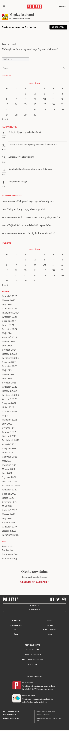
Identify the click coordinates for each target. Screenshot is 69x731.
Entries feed (8, 550)
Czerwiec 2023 (9, 366)
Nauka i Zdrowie (50, 630)
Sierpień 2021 (9, 448)
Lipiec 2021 (8, 452)
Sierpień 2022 (9, 403)
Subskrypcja (34, 610)
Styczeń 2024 (9, 349)
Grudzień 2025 (9, 296)
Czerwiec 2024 (9, 329)
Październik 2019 (10, 535)
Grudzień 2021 (9, 432)
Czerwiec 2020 (9, 502)
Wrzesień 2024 (9, 316)
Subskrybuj (58, 27)
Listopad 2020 (9, 481)
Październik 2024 (11, 312)
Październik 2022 (10, 395)
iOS (23, 683)
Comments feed (10, 554)
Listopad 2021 (9, 436)
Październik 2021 (10, 440)
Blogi (50, 634)
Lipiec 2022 (8, 407)
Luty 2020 (7, 518)
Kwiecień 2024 (9, 337)
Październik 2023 (11, 358)
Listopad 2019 (9, 530)
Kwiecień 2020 (9, 510)
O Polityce (32, 664)
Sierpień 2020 (9, 493)
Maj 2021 (6, 460)
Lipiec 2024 (8, 325)
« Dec (5, 119)
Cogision (44, 711)
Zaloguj (62, 6)
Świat (16, 634)
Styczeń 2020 (9, 522)
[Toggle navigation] (4, 6)
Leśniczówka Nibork (11, 718)
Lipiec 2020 (8, 497)
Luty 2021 (7, 473)
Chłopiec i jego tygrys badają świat (36, 201)
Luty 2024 (7, 345)
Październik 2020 (11, 485)
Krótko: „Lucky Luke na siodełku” (36, 233)
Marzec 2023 (8, 374)
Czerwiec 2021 (9, 456)
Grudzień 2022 (9, 386)
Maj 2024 (7, 333)
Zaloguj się (7, 546)
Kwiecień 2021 (9, 465)
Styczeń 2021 (9, 477)
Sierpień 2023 (9, 362)
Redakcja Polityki (32, 645)
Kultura (50, 625)
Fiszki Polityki (28, 696)
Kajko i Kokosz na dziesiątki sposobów (39, 217)
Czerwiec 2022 (9, 411)
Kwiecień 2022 (9, 419)
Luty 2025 (7, 304)
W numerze (16, 621)
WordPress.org (9, 558)
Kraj (16, 630)
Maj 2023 (7, 370)
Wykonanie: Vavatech (43, 715)
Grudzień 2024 (9, 308)
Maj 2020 (7, 506)
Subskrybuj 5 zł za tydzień (33, 582)
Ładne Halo (51, 711)
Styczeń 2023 (9, 382)
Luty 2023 (7, 378)
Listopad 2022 (9, 391)
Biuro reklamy (32, 650)
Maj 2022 (6, 415)
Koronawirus (16, 625)
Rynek (50, 621)
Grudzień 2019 (9, 526)
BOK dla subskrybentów (32, 660)
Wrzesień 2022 (9, 399)
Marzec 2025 (8, 300)
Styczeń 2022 (9, 428)
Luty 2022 (7, 423)
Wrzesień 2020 (9, 489)
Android (29, 683)
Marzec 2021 (8, 469)
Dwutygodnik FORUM (11, 711)
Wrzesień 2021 (9, 444)
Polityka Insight (9, 715)
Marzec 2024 (8, 341)
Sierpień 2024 (9, 321)
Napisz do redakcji (33, 655)
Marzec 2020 (9, 514)
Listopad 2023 (9, 353)
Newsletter (35, 605)
